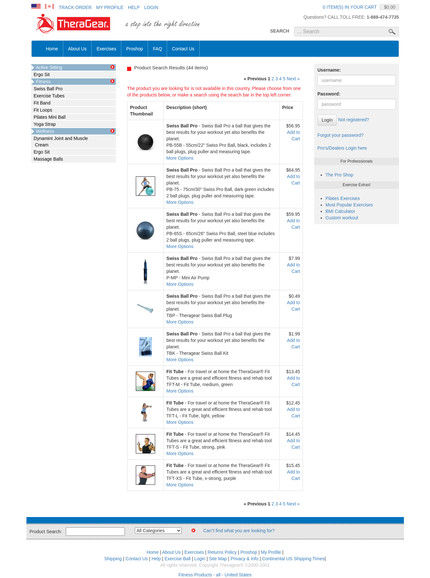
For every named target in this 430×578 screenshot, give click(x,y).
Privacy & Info (244, 558)
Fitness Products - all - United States (215, 574)
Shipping (113, 558)
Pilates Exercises (342, 198)
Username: (329, 70)
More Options (180, 158)
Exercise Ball (178, 558)
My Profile (110, 7)
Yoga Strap (43, 124)
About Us (77, 48)
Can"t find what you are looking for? (239, 530)
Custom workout (341, 217)
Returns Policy (222, 552)
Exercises (106, 48)
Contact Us (183, 48)
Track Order (75, 7)
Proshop (134, 48)
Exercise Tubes (48, 95)
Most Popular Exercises (349, 204)
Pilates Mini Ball (48, 117)
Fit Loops (41, 110)
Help (134, 7)
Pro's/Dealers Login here (342, 148)
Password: (328, 93)
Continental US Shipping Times (293, 558)
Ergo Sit (40, 74)
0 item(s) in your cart (350, 7)
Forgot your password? (340, 135)
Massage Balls (47, 159)
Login (151, 7)
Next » (293, 78)
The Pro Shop (339, 174)
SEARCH (279, 31)
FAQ (157, 48)
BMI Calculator (340, 211)
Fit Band (41, 102)
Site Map (218, 558)
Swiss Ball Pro (47, 88)
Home (52, 48)
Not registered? (353, 119)
